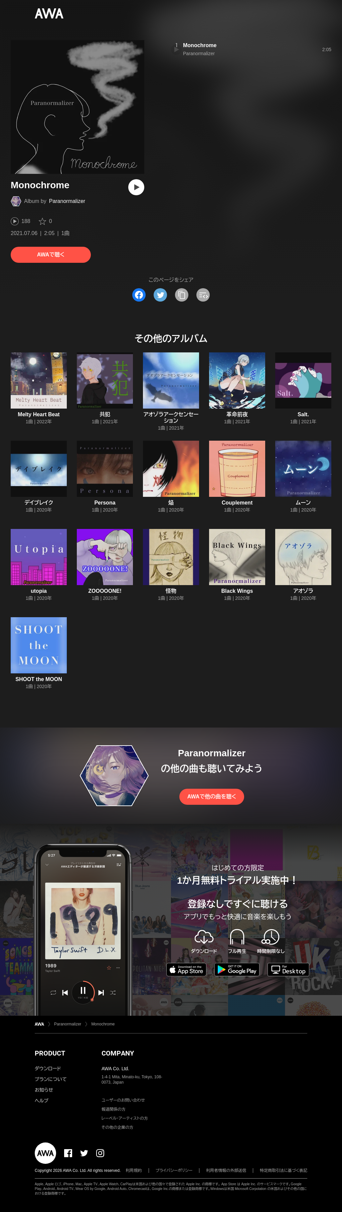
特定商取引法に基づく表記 (283, 1170)
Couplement (237, 503)
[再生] (136, 187)
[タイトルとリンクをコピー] (181, 295)
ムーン (303, 503)
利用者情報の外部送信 (226, 1170)
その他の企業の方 (117, 1127)
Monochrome (199, 45)
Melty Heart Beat (38, 414)
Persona (104, 503)
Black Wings (237, 591)
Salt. (303, 414)
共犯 (105, 414)
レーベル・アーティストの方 (125, 1118)
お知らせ (44, 1090)
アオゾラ (303, 591)
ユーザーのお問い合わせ (123, 1100)
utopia (39, 591)
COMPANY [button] (118, 1053)
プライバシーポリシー (174, 1170)
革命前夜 (237, 414)
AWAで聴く (50, 254)
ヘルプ (41, 1100)
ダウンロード (48, 1068)
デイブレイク (38, 503)
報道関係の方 (114, 1109)
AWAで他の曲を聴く (211, 796)
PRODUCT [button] (50, 1053)
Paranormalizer (67, 201)
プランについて (51, 1079)
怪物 (171, 591)
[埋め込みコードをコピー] (203, 295)
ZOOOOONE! (105, 591)
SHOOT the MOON (38, 679)
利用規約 (134, 1170)
